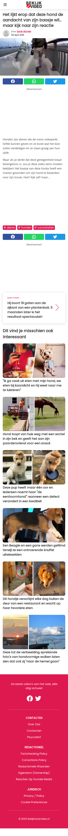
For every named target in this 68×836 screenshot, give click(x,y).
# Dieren (9, 227)
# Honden (24, 227)
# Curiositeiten (44, 227)
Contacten (34, 731)
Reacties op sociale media (34, 779)
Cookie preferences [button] (34, 802)
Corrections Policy (34, 760)
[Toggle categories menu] (5, 4)
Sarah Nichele (24, 31)
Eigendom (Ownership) (34, 773)
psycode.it (34, 737)
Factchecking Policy (34, 754)
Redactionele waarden (34, 766)
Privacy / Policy (34, 796)
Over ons (34, 724)
